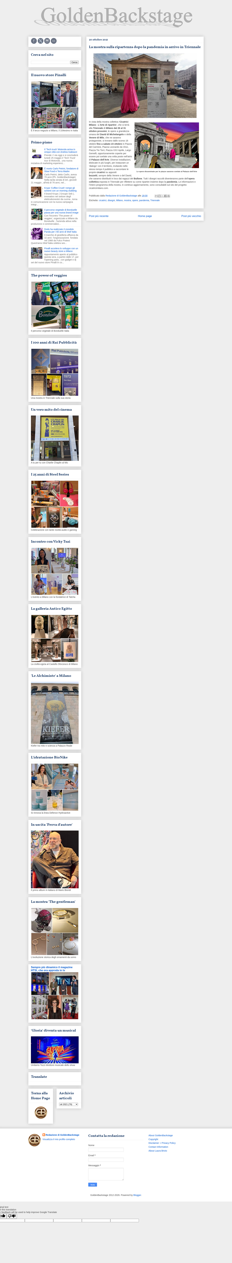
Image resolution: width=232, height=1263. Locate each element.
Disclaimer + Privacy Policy (162, 1143)
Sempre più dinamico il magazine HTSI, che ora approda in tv (51, 969)
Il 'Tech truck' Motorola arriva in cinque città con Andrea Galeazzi (60, 150)
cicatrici (102, 200)
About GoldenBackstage (161, 1135)
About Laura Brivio (158, 1150)
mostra (127, 200)
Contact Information (158, 1147)
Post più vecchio (191, 216)
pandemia (144, 200)
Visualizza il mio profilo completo (59, 1139)
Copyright (153, 1139)
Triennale (155, 200)
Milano (119, 200)
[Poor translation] (12, 1216)
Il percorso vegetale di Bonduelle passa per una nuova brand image (61, 211)
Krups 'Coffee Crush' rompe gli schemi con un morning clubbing (60, 189)
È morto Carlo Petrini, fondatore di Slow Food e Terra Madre (61, 170)
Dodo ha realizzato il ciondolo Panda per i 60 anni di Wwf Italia (60, 230)
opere (135, 200)
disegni (111, 200)
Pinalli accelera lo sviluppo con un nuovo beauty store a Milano (61, 249)
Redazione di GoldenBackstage (62, 1135)
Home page (145, 216)
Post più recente (98, 216)
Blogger (137, 1195)
